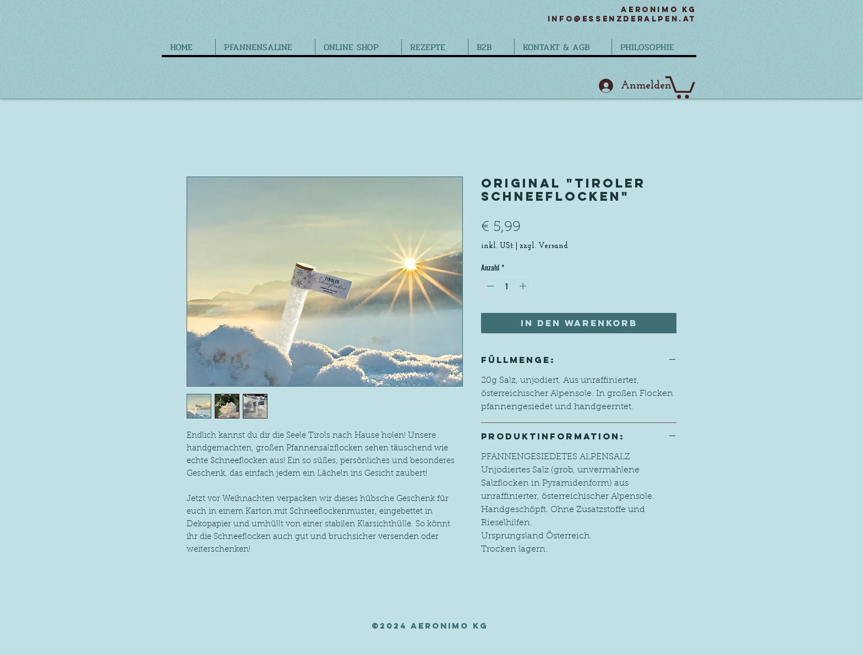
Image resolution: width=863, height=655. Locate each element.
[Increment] (524, 286)
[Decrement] (489, 286)
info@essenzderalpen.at (622, 19)
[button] (680, 86)
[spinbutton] (506, 286)
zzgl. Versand (544, 246)
